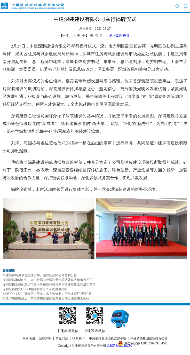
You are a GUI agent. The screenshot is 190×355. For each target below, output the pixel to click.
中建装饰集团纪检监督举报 (107, 338)
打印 (99, 35)
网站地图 (28, 338)
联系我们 (78, 338)
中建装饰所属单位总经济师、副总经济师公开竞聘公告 (40, 275)
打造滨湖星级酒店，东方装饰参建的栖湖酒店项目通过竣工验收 (46, 298)
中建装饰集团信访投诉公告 (149, 338)
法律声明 (45, 338)
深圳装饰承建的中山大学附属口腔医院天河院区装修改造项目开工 (47, 280)
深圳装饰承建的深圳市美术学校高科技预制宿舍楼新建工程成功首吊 (49, 284)
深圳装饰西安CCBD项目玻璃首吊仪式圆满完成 (35, 289)
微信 (126, 35)
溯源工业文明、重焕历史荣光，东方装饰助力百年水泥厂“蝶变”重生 (48, 294)
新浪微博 (115, 35)
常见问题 (62, 338)
